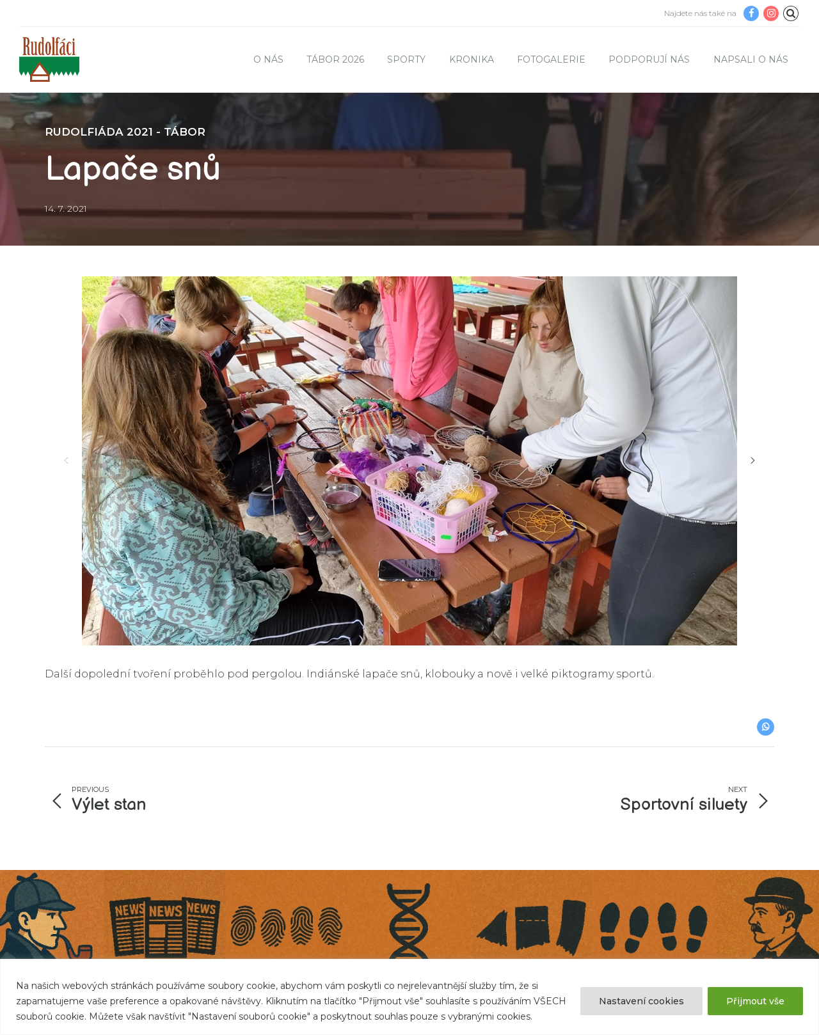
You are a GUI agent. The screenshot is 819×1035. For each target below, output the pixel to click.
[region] (409, 997)
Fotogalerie (551, 59)
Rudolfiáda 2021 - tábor (125, 131)
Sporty (406, 59)
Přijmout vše (755, 1001)
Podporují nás (649, 59)
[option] (409, 460)
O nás (268, 59)
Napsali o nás (750, 59)
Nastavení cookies (641, 1001)
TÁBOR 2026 (335, 59)
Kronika (471, 59)
